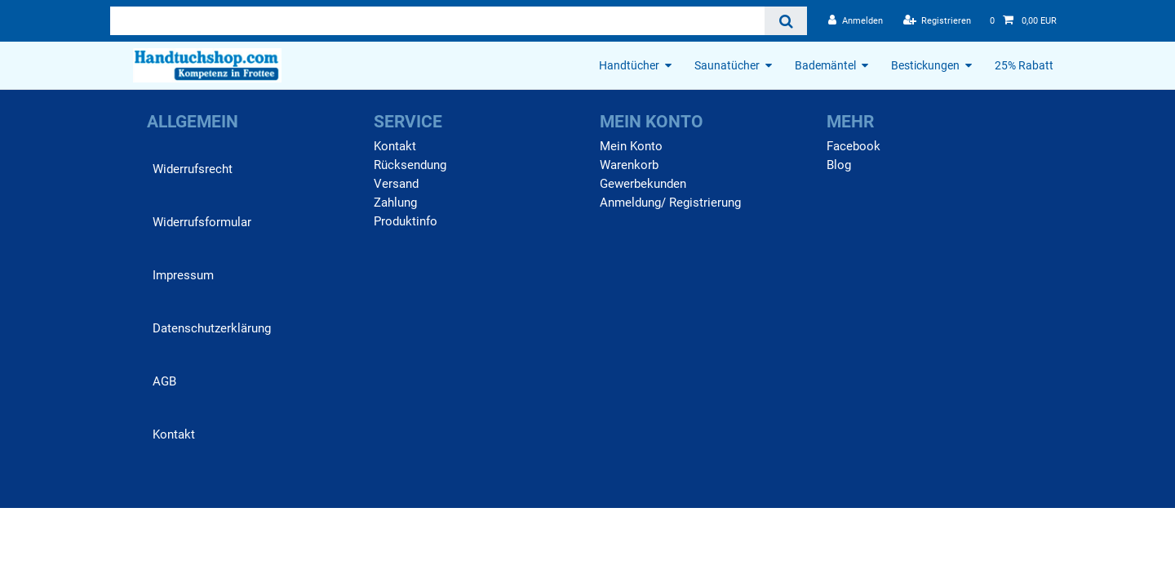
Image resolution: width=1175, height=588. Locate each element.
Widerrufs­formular (202, 222)
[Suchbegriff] (437, 21)
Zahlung (395, 202)
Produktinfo (405, 221)
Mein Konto (631, 146)
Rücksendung (410, 165)
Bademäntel (825, 65)
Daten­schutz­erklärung (212, 328)
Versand (396, 183)
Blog (839, 165)
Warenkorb (629, 165)
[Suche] (785, 21)
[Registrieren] (937, 21)
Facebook (853, 146)
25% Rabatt (1024, 65)
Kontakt (174, 434)
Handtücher (629, 65)
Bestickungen (925, 65)
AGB (164, 381)
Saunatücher (727, 65)
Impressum (183, 275)
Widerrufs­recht (193, 169)
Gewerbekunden (643, 183)
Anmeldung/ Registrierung (670, 202)
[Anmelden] (855, 21)
